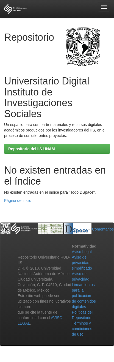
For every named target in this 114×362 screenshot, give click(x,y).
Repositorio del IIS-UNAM (31, 149)
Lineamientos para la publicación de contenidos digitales (84, 296)
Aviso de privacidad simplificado (82, 262)
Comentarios (103, 229)
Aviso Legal (82, 251)
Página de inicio (17, 200)
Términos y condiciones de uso (82, 328)
